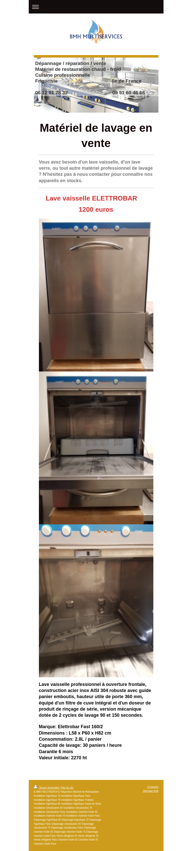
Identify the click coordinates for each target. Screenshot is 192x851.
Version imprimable (47, 787)
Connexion (152, 786)
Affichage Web (150, 790)
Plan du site (67, 787)
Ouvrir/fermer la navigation (96, 6)
